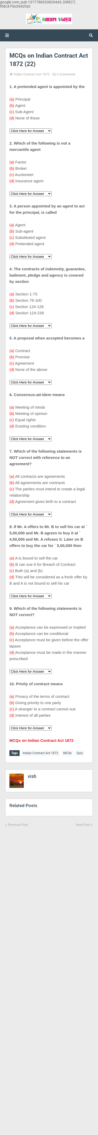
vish (32, 776)
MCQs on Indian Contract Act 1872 (41, 740)
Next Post (83, 825)
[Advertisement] (49, 977)
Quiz (80, 753)
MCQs (67, 753)
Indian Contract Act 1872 (31, 74)
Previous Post (18, 825)
